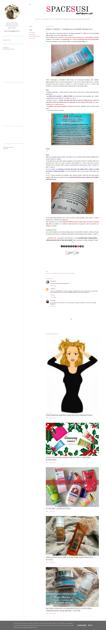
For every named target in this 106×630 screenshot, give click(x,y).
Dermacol (31, 32)
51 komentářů (52, 511)
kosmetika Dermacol (34, 36)
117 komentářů (52, 418)
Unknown (52, 288)
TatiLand (52, 295)
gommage (32, 34)
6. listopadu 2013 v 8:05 (61, 281)
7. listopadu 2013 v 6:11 (61, 300)
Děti (52, 19)
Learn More (81, 625)
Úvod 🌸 (37, 19)
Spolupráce (79, 19)
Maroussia (53, 281)
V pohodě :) (32, 38)
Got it (90, 625)
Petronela (53, 300)
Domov (72, 19)
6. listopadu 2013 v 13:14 (61, 288)
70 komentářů (52, 613)
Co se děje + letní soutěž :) (58, 508)
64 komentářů (52, 462)
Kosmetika (66, 19)
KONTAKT (86, 19)
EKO (41, 19)
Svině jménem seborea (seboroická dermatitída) (69, 415)
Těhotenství (58, 19)
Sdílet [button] (30, 26)
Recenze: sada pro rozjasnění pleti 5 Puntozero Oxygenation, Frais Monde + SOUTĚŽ (69, 609)
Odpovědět (53, 285)
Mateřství (47, 19)
